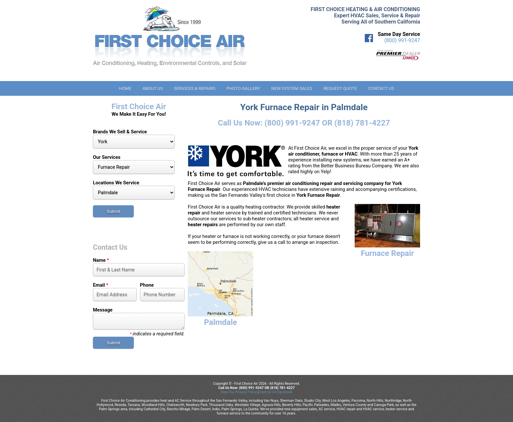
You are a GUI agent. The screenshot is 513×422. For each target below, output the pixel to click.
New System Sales (291, 88)
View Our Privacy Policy (239, 392)
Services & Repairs (195, 88)
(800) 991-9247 (402, 40)
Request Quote (340, 88)
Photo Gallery (243, 88)
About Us (152, 88)
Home (125, 88)
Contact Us (381, 88)
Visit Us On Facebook (275, 392)
